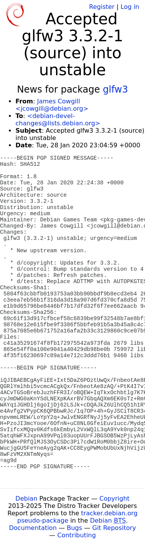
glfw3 (115, 89)
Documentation (32, 528)
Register (101, 6)
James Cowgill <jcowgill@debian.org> (51, 105)
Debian (26, 498)
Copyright (114, 498)
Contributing (76, 535)
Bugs (74, 528)
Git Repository (114, 528)
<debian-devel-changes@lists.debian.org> (57, 119)
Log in (130, 6)
